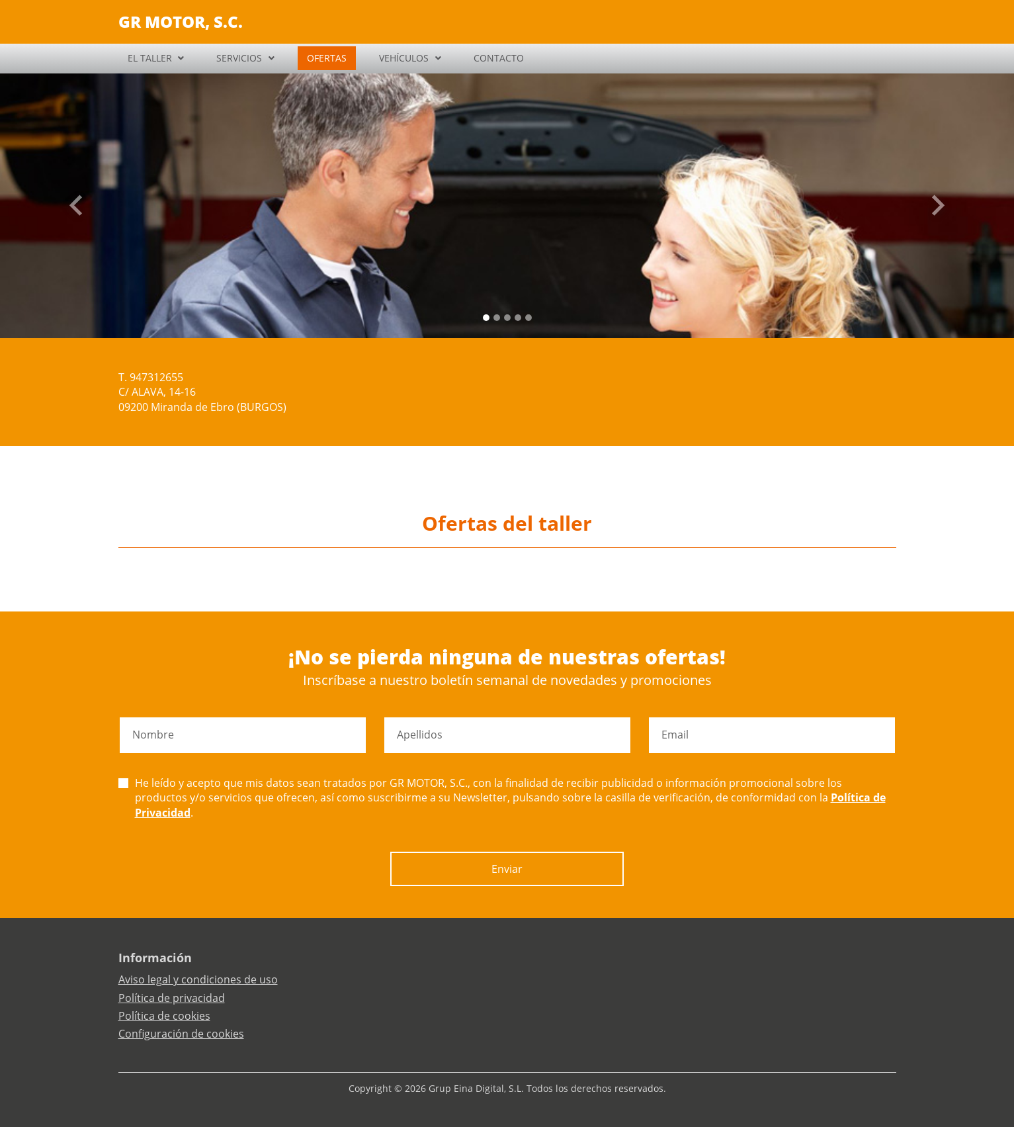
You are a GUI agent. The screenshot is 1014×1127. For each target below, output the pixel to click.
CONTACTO (499, 58)
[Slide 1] (496, 318)
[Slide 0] (486, 318)
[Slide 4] (528, 318)
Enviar (507, 869)
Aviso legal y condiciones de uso (198, 979)
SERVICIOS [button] (239, 58)
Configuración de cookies (181, 1033)
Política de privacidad (171, 998)
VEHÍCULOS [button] (404, 58)
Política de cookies (164, 1016)
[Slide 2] (507, 318)
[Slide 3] (518, 318)
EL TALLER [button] (150, 58)
